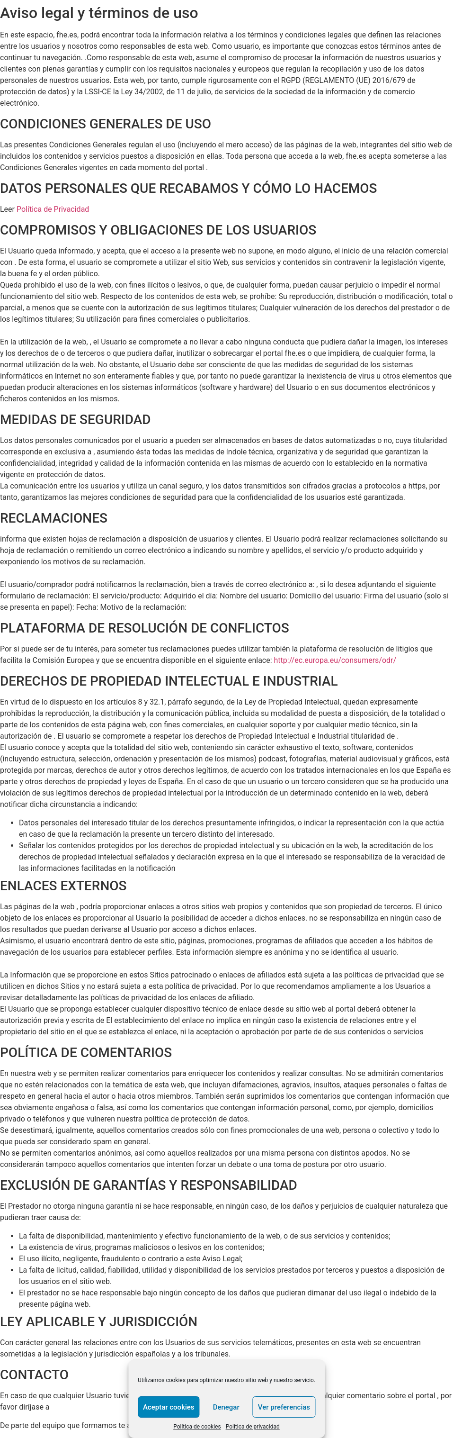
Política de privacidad (253, 1426)
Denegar (226, 1407)
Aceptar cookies (169, 1407)
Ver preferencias (284, 1407)
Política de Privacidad (53, 209)
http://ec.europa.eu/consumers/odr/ (335, 660)
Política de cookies (197, 1426)
